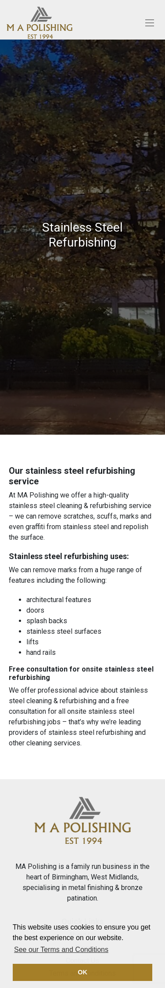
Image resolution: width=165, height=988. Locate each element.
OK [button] (82, 972)
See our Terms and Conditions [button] (61, 949)
